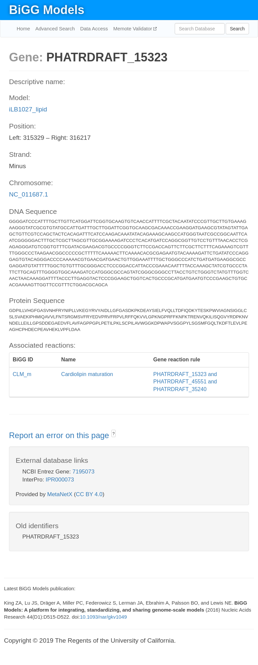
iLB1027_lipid (28, 109)
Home (23, 28)
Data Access (94, 28)
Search (237, 28)
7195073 (83, 471)
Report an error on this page (60, 435)
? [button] (113, 433)
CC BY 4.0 (89, 494)
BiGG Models (46, 10)
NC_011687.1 (28, 194)
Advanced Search (55, 28)
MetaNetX (60, 494)
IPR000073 (60, 479)
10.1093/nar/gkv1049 (103, 617)
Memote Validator (133, 28)
